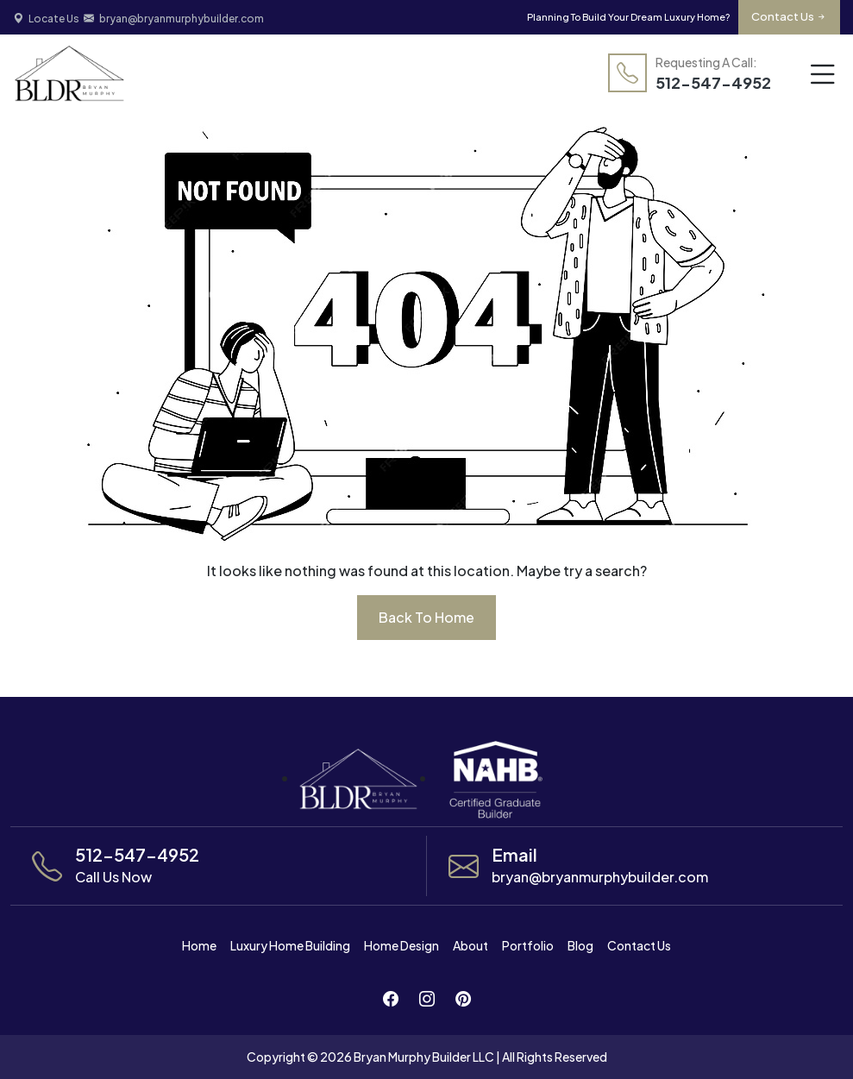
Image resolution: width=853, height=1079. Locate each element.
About (470, 945)
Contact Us (789, 16)
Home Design (401, 945)
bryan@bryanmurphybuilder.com (174, 18)
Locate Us (46, 18)
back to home (426, 617)
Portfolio (528, 945)
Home (199, 945)
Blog (580, 945)
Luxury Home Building (290, 945)
